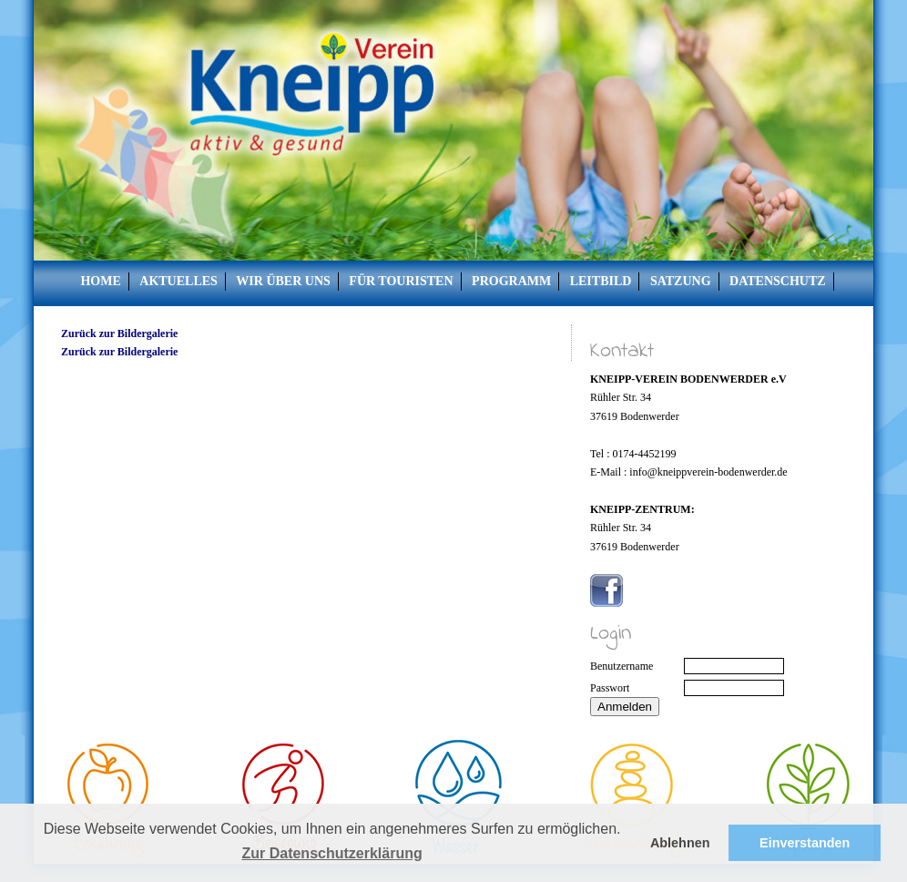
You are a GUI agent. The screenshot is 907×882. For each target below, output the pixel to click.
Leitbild (601, 281)
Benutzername (621, 666)
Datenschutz (777, 281)
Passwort (609, 688)
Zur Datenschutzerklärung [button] (331, 853)
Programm (511, 281)
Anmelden (624, 706)
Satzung (680, 281)
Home (100, 281)
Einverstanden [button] (804, 843)
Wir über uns (283, 281)
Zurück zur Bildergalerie (119, 333)
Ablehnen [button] (680, 843)
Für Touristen (401, 281)
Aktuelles (178, 281)
